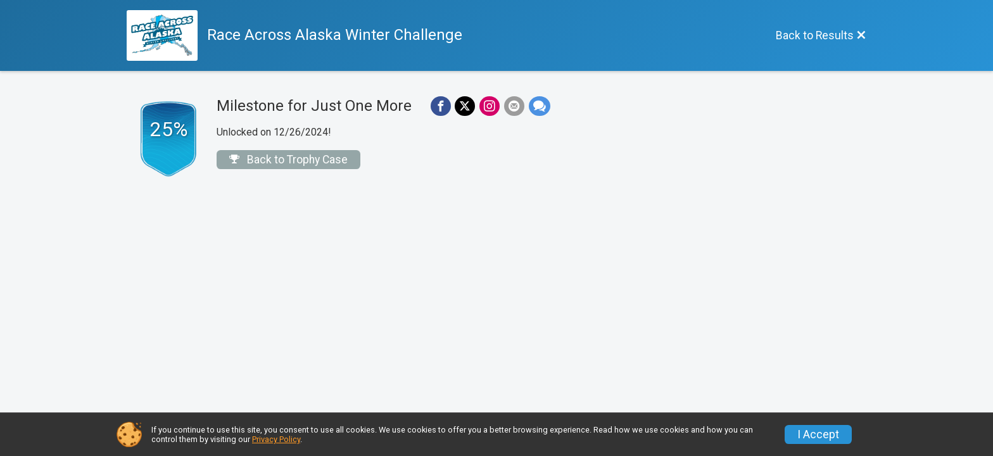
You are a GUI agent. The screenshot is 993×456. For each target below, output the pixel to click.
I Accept (818, 434)
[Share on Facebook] (440, 106)
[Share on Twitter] (464, 106)
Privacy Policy (276, 439)
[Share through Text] (537, 106)
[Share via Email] (512, 106)
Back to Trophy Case (288, 159)
